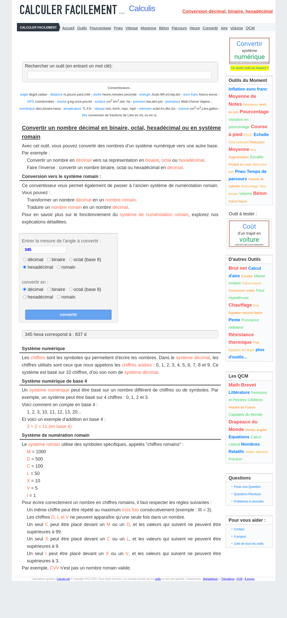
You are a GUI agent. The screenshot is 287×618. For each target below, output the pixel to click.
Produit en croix (239, 164)
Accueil (68, 28)
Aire (224, 28)
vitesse (99, 108)
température (72, 108)
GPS (30, 101)
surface (100, 101)
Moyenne (148, 28)
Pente (234, 319)
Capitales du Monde (245, 414)
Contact (239, 529)
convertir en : (35, 282)
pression (139, 101)
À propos (240, 536)
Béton (164, 28)
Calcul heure (237, 201)
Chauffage (240, 305)
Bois (256, 305)
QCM (250, 28)
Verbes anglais (256, 430)
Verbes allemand (256, 452)
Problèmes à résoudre (249, 501)
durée (97, 94)
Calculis (142, 8)
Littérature (239, 392)
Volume (236, 28)
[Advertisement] (119, 45)
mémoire (145, 108)
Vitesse (131, 28)
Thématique (227, 579)
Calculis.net (63, 579)
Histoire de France (241, 407)
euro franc (190, 94)
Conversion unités (241, 290)
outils (158, 579)
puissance (172, 101)
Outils (82, 28)
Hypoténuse (238, 297)
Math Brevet (242, 384)
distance (56, 94)
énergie (145, 94)
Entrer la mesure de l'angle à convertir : (61, 240)
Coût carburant (238, 142)
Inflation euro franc (247, 89)
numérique (27, 108)
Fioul (260, 290)
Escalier (257, 157)
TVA (256, 343)
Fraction (235, 459)
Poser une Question (247, 487)
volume (183, 108)
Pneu (118, 28)
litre (84, 115)
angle (24, 94)
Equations (238, 436)
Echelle (261, 134)
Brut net (237, 268)
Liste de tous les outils (249, 543)
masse (61, 101)
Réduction (257, 142)
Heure (195, 28)
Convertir (210, 28)
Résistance (250, 104)
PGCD (248, 135)
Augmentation (238, 157)
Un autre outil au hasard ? (249, 68)
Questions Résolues (247, 494)
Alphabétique (210, 579)
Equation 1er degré (241, 350)
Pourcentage (100, 28)
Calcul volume (251, 283)
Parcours (179, 28)
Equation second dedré (245, 313)
